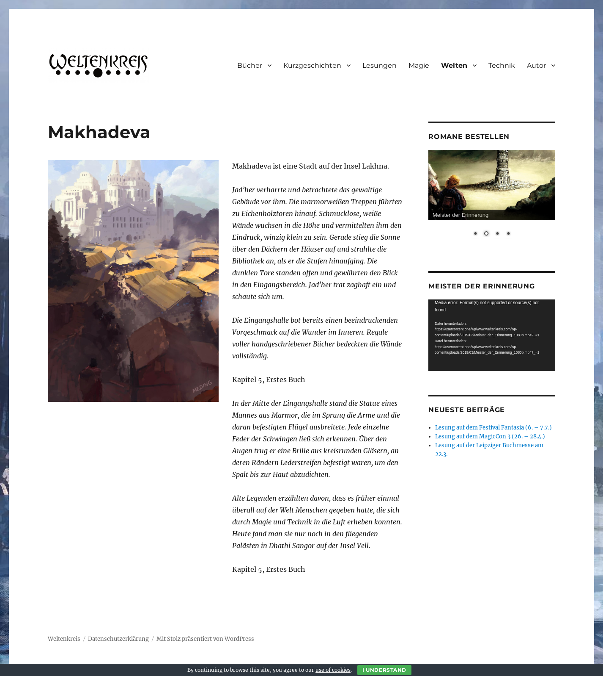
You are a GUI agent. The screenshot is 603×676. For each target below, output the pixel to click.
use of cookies (333, 670)
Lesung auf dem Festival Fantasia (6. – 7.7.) (493, 427)
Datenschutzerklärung (118, 639)
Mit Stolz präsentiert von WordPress (205, 639)
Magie (418, 65)
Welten (454, 65)
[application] (491, 335)
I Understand (384, 670)
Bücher (249, 65)
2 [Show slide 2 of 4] (486, 234)
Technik (501, 65)
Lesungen (379, 65)
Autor (536, 65)
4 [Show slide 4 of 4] (508, 234)
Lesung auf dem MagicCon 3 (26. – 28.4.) (490, 436)
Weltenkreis (64, 639)
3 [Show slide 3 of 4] (497, 234)
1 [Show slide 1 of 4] (475, 234)
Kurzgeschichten (312, 65)
